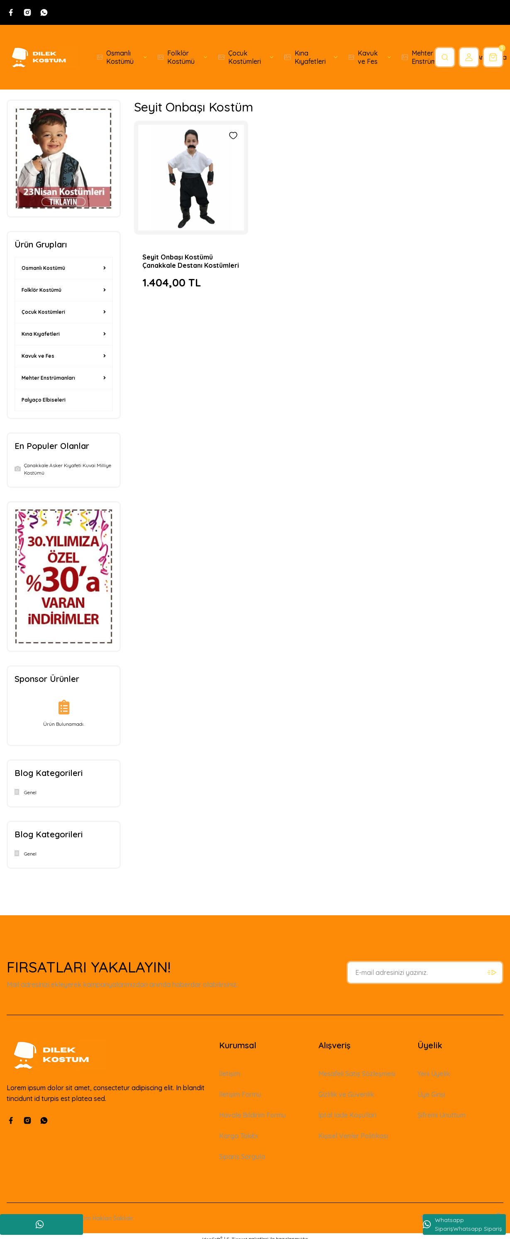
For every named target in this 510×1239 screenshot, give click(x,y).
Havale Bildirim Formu (252, 1115)
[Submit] (491, 972)
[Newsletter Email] (425, 972)
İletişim (229, 1073)
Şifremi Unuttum (441, 1115)
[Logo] (42, 57)
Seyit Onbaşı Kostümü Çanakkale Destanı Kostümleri (190, 261)
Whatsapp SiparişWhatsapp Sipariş (462, 1224)
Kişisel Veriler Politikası (353, 1136)
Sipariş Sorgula (242, 1156)
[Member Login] (469, 57)
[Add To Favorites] (233, 136)
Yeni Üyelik (433, 1073)
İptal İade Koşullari (347, 1115)
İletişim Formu (240, 1094)
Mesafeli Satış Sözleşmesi (356, 1073)
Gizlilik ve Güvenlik (346, 1094)
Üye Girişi (431, 1094)
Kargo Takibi (238, 1136)
